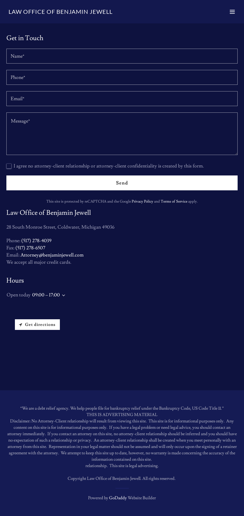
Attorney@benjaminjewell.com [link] (52, 255)
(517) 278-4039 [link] (36, 241)
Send (122, 183)
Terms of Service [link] (174, 201)
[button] (232, 11)
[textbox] (122, 56)
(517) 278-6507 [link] (30, 248)
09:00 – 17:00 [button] (46, 295)
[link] (61, 12)
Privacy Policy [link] (142, 201)
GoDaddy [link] (118, 498)
